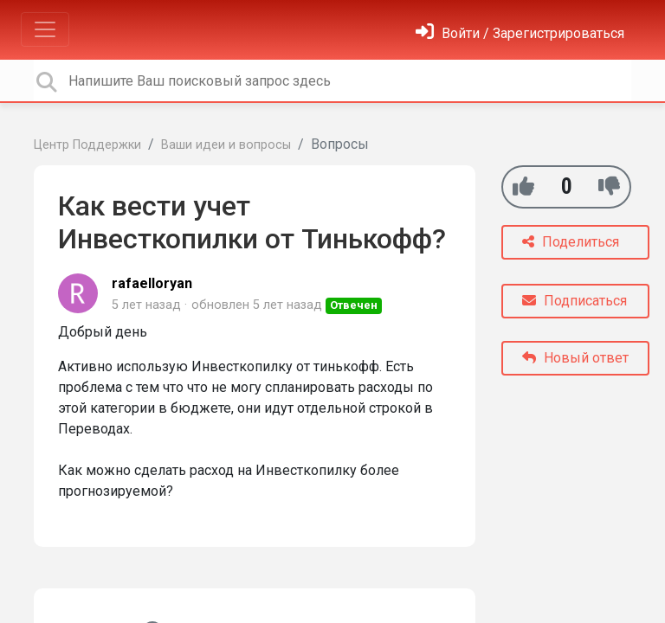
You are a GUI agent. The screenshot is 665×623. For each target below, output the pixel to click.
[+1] (523, 186)
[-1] (609, 186)
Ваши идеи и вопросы (226, 145)
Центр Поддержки (87, 145)
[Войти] (520, 33)
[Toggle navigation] (45, 29)
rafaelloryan (152, 283)
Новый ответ (575, 358)
